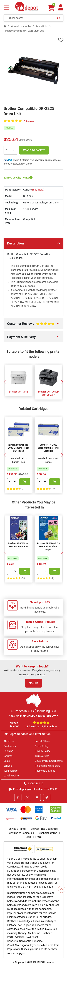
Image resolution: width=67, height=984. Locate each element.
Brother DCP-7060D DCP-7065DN (48, 393)
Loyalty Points (11, 775)
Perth (10, 937)
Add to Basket (34, 150)
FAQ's (38, 836)
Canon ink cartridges (39, 917)
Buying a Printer (17, 828)
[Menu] (6, 8)
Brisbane (47, 933)
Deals (7, 760)
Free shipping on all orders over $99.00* (33, 789)
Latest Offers (42, 741)
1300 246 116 (33, 783)
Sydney (22, 933)
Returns (8, 756)
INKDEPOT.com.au (43, 962)
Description (15, 243)
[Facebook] (17, 797)
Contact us (10, 746)
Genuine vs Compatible (21, 832)
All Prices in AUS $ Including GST (34, 711)
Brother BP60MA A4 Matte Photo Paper (18, 545)
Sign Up (33, 683)
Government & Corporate (49, 760)
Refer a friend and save (47, 765)
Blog (28, 836)
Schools (8, 765)
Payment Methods (45, 770)
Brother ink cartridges (19, 921)
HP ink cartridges (17, 917)
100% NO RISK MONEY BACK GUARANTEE (33, 716)
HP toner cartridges (18, 925)
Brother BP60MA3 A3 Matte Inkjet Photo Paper (48, 546)
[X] (27, 797)
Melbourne (34, 933)
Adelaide (19, 937)
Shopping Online (48, 832)
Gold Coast (32, 937)
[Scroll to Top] (61, 889)
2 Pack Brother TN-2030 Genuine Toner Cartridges (18, 447)
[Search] (58, 18)
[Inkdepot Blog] (46, 797)
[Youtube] (37, 797)
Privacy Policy (42, 751)
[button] (62, 382)
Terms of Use (42, 756)
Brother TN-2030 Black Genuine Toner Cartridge (48, 447)
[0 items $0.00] (51, 8)
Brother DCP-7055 (18, 391)
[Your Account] (60, 9)
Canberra (12, 941)
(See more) (38, 189)
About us (9, 741)
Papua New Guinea (18, 949)
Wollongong (22, 945)
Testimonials (11, 770)
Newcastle (25, 941)
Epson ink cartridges (44, 921)
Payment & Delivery (21, 337)
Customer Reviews (31, 325)
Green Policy (42, 746)
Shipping (8, 751)
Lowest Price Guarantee (44, 828)
